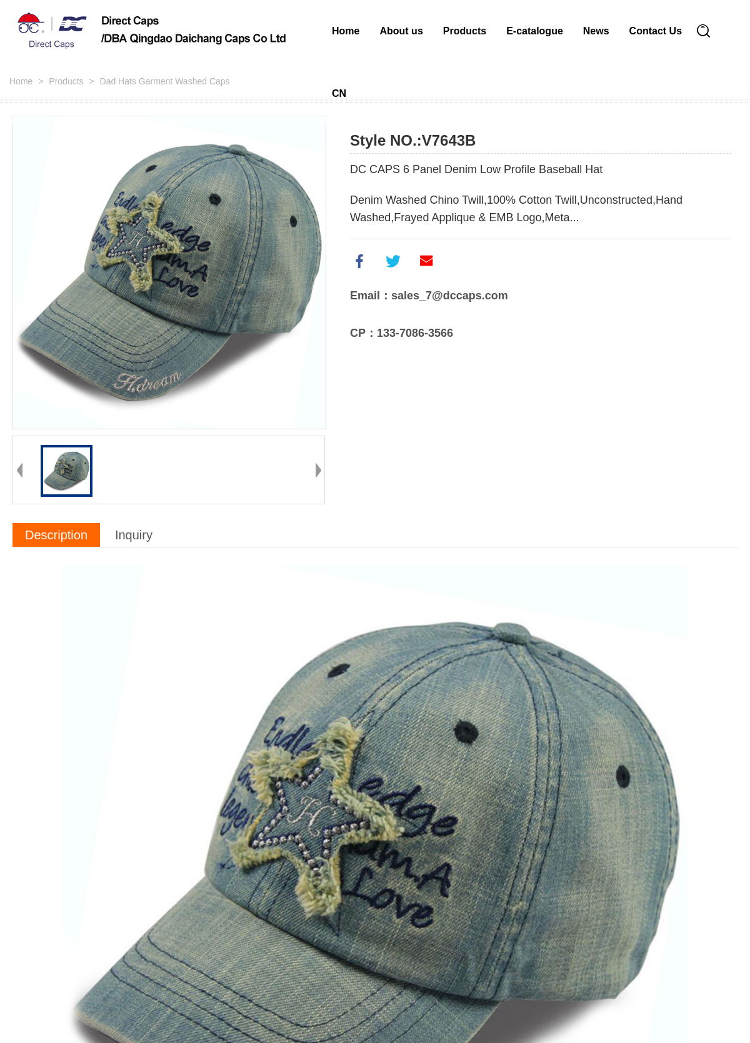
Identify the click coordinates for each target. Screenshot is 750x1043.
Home (345, 31)
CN (339, 93)
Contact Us (655, 31)
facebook (359, 261)
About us (400, 31)
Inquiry (133, 535)
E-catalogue (534, 31)
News (596, 31)
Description (56, 535)
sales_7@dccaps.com (449, 295)
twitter (393, 261)
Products (464, 31)
